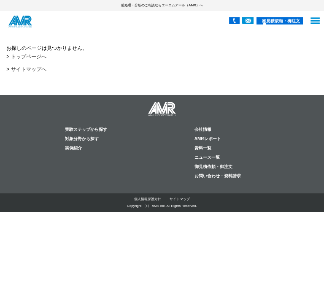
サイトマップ (180, 199)
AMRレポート (207, 138)
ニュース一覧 (207, 157)
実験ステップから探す (86, 129)
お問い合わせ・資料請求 (217, 176)
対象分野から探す (82, 138)
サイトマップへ (28, 69)
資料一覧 (202, 148)
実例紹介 (73, 148)
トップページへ (28, 57)
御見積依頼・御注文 (281, 21)
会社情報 (202, 129)
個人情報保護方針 (147, 199)
